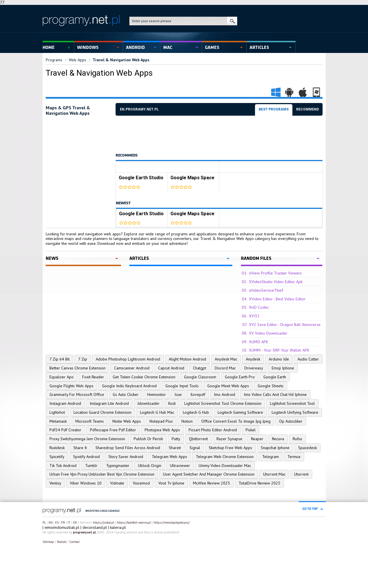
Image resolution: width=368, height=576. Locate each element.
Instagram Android (65, 403)
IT (69, 522)
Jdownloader (148, 403)
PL (44, 522)
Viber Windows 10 (85, 483)
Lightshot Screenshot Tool (292, 403)
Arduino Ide (279, 359)
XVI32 (254, 315)
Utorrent (301, 474)
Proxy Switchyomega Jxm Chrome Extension (87, 438)
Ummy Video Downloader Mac (225, 465)
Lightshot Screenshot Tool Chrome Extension (222, 403)
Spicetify (56, 456)
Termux (294, 456)
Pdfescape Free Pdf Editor (113, 429)
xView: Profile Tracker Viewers (275, 273)
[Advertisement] (220, 134)
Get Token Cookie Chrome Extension (144, 376)
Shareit (175, 447)
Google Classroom (200, 376)
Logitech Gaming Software (240, 412)
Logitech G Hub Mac (157, 412)
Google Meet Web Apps (228, 385)
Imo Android (224, 394)
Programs (54, 59)
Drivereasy (253, 368)
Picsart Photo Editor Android (213, 429)
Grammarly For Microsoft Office (76, 394)
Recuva (278, 438)
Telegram (270, 456)
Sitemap (48, 542)
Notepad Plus (161, 421)
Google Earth (274, 376)
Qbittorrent (198, 438)
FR (63, 522)
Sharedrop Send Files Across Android (127, 447)
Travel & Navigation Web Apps (121, 59)
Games (212, 47)
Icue (178, 394)
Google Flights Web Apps (71, 385)
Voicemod (141, 483)
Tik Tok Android (62, 465)
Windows (88, 47)
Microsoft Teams (89, 421)
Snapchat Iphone (275, 447)
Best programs (274, 109)
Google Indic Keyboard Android (129, 385)
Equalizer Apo (61, 376)
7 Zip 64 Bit (59, 359)
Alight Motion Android (187, 359)
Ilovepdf (197, 394)
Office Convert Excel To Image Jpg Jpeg (236, 421)
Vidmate (117, 483)
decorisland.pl (95, 527)
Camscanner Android (132, 368)
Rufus (297, 438)
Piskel (251, 429)
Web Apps (77, 59)
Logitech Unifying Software (295, 412)
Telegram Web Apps (169, 456)
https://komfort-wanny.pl (134, 522)
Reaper (257, 438)
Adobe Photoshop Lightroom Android (128, 359)
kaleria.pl (118, 527)
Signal (194, 447)
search (232, 21)
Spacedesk (307, 447)
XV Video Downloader (268, 333)
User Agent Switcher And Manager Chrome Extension (208, 474)
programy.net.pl (84, 532)
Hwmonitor (156, 394)
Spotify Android (86, 456)
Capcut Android (171, 368)
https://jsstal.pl (103, 522)
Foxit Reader (93, 376)
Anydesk (253, 359)
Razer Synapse (229, 438)
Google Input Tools (182, 385)
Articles (259, 47)
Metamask (58, 421)
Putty (176, 438)
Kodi (172, 403)
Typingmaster (117, 465)
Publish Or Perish (148, 438)
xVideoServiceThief (266, 290)
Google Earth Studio (141, 177)
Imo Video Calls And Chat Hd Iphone (275, 394)
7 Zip (82, 359)
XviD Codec (259, 307)
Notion (187, 421)
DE (75, 522)
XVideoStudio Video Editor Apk (275, 281)
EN (51, 522)
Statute (62, 542)
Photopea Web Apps (162, 429)
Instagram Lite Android (109, 403)
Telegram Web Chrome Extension (225, 456)
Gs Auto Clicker (126, 394)
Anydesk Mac (226, 359)
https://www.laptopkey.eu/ (172, 522)
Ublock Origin (149, 465)
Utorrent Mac (274, 474)
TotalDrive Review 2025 (259, 483)
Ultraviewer (180, 465)
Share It (80, 447)
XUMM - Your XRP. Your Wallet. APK (279, 350)
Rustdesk (57, 447)
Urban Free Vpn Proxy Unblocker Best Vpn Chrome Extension (101, 474)
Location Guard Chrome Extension (102, 412)
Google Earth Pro (240, 376)
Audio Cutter (308, 359)
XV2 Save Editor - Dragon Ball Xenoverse (285, 324)
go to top (310, 509)
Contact (74, 542)
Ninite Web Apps (126, 421)
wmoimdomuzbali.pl (62, 527)
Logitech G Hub (196, 412)
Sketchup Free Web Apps (230, 447)
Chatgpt (199, 368)
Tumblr (91, 465)
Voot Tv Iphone (171, 483)
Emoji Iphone (283, 368)
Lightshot (57, 412)
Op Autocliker (290, 421)
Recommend (307, 109)
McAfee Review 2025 (211, 483)
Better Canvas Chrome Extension (77, 368)
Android (135, 47)
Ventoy (55, 483)
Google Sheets (270, 385)
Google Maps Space (192, 177)
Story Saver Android (125, 456)
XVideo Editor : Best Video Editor (277, 299)
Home (49, 47)
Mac (167, 47)
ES (57, 522)
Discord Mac (225, 368)
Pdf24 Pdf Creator (65, 429)
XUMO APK (258, 341)
